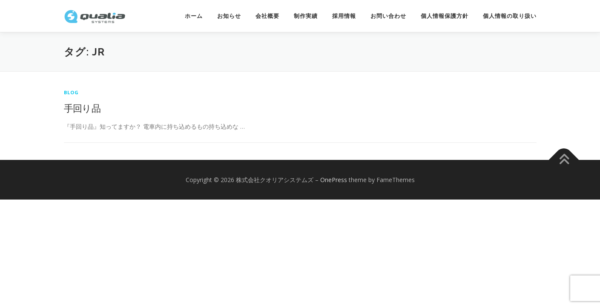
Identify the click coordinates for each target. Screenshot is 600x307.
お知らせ (229, 16)
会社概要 (267, 16)
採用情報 (344, 16)
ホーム (194, 16)
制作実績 (306, 16)
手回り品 (82, 107)
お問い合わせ (388, 16)
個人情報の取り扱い (510, 16)
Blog (71, 92)
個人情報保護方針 (444, 16)
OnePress (333, 180)
